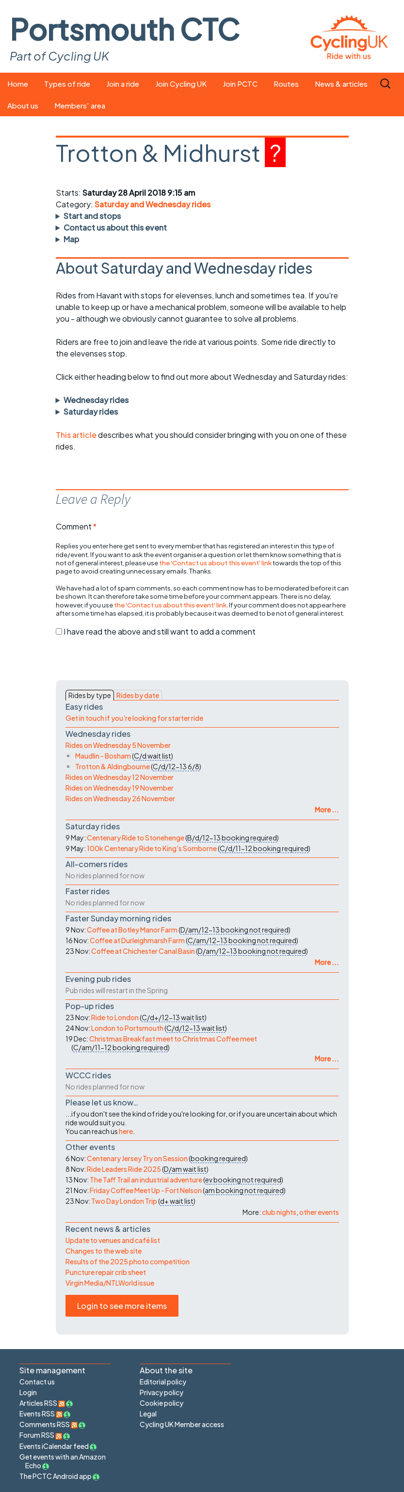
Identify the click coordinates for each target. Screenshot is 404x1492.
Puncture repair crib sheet (105, 1272)
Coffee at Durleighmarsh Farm (137, 940)
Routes (286, 83)
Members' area (79, 105)
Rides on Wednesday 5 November (118, 745)
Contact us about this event (115, 227)
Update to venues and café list (112, 1240)
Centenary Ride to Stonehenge (135, 837)
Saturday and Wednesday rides (152, 204)
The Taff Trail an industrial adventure (146, 1179)
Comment (76, 526)
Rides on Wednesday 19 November (119, 787)
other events (319, 1212)
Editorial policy (163, 1381)
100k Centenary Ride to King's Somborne (152, 848)
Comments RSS (48, 1424)
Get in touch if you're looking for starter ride (134, 718)
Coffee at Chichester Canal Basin (143, 951)
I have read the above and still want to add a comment (160, 631)
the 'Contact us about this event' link (215, 563)
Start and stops (92, 216)
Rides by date (137, 695)
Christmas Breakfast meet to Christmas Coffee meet (173, 1038)
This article (77, 435)
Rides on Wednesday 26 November (120, 798)
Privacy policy (161, 1392)
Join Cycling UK (181, 83)
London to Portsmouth (127, 1028)
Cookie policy (161, 1403)
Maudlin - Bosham (103, 755)
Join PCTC (240, 83)
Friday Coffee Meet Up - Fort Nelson (146, 1190)
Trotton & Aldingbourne (112, 766)
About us (22, 105)
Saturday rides (91, 411)
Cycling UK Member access (182, 1424)
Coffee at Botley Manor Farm (132, 929)
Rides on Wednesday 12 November (119, 777)
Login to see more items (122, 1306)
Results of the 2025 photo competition (127, 1261)
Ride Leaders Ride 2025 (124, 1169)
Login (28, 1392)
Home (17, 83)
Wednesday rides (96, 400)
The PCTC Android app (55, 1476)
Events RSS (41, 1413)
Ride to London (115, 1017)
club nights (279, 1212)
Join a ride (122, 83)
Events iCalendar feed (54, 1446)
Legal (148, 1413)
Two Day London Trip (124, 1201)
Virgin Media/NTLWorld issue (109, 1282)
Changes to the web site (103, 1250)
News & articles (341, 83)
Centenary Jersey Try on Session (137, 1158)
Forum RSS (40, 1434)
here (126, 1131)
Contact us (37, 1381)
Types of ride (67, 83)
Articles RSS (42, 1403)
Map (71, 239)
